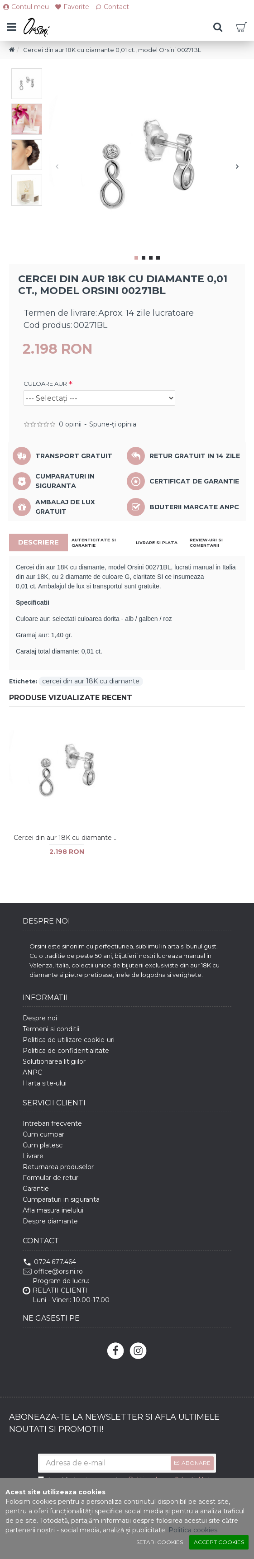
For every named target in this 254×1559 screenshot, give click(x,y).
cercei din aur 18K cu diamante (90, 681)
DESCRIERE (38, 542)
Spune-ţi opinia (112, 424)
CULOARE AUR (45, 383)
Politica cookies (192, 1530)
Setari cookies (159, 1542)
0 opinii (70, 424)
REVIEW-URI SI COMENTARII (206, 542)
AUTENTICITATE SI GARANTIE (94, 542)
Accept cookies (219, 1542)
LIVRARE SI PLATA (156, 542)
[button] (57, 166)
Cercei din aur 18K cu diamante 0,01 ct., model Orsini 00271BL (67, 838)
